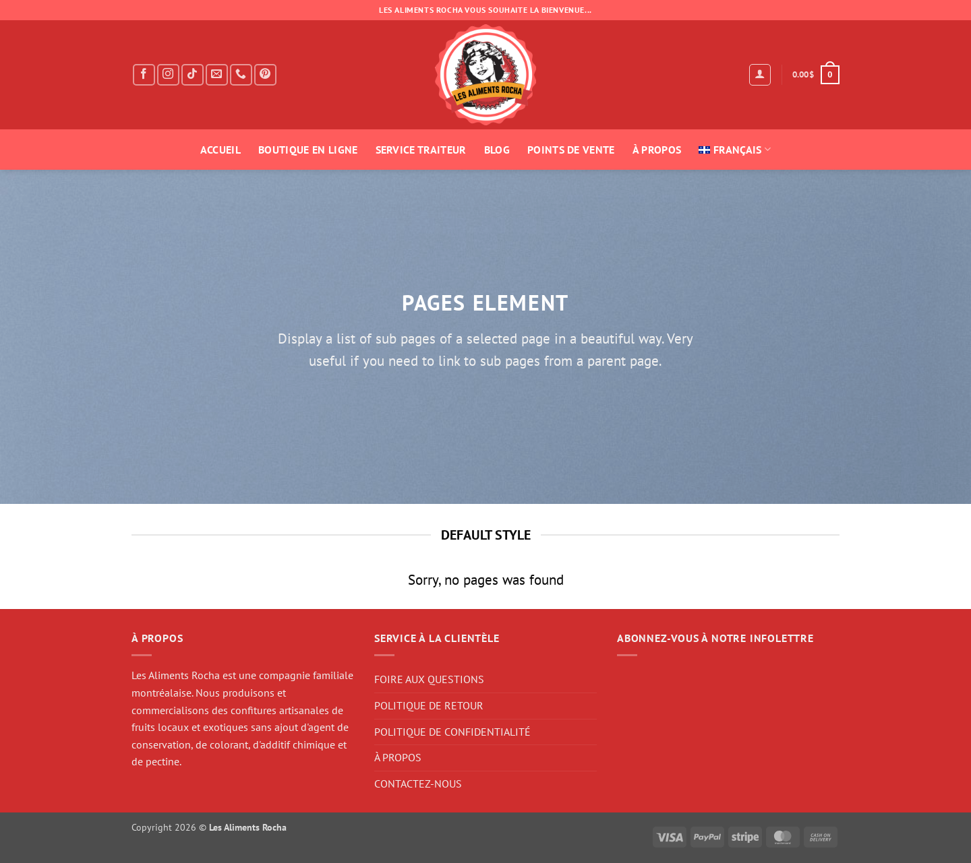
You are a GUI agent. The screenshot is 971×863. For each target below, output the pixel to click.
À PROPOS (657, 149)
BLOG (497, 149)
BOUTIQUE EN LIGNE (307, 149)
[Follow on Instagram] (168, 75)
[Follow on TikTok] (192, 75)
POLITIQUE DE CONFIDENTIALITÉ (452, 731)
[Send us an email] (217, 75)
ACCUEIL (220, 149)
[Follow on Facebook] (144, 75)
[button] (760, 75)
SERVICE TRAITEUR (421, 149)
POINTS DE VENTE (571, 149)
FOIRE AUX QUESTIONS (429, 679)
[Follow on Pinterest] (265, 75)
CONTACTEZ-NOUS (418, 783)
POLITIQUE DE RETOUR (428, 705)
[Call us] (241, 75)
